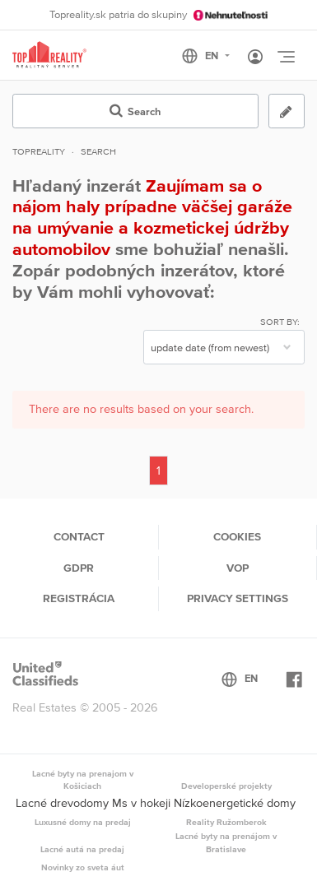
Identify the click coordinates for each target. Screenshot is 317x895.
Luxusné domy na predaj (83, 822)
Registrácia (78, 598)
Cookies (237, 536)
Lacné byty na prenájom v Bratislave (226, 842)
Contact (79, 536)
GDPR (78, 567)
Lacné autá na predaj (82, 849)
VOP (237, 567)
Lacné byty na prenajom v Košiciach (82, 779)
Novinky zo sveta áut (82, 867)
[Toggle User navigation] (255, 57)
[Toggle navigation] (286, 57)
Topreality (38, 151)
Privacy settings (237, 598)
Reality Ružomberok (226, 822)
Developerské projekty (226, 786)
